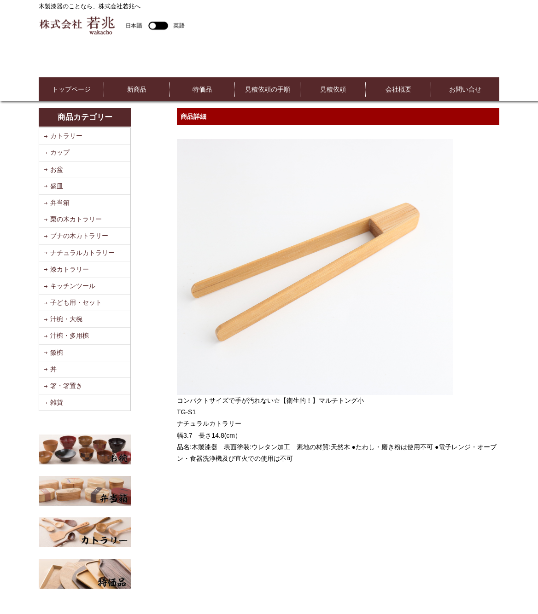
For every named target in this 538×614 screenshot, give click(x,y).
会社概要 (398, 89)
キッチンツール (72, 286)
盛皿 (56, 186)
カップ (60, 152)
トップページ (71, 89)
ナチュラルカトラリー (82, 252)
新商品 (136, 89)
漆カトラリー (69, 269)
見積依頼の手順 (267, 89)
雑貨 (56, 402)
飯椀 (56, 352)
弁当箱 (60, 202)
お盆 (56, 169)
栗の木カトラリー (76, 219)
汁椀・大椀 (66, 319)
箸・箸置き (66, 385)
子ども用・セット (76, 302)
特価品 (202, 89)
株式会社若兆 (112, 25)
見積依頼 (333, 89)
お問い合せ (465, 89)
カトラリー (66, 135)
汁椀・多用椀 (69, 335)
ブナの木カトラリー (79, 235)
